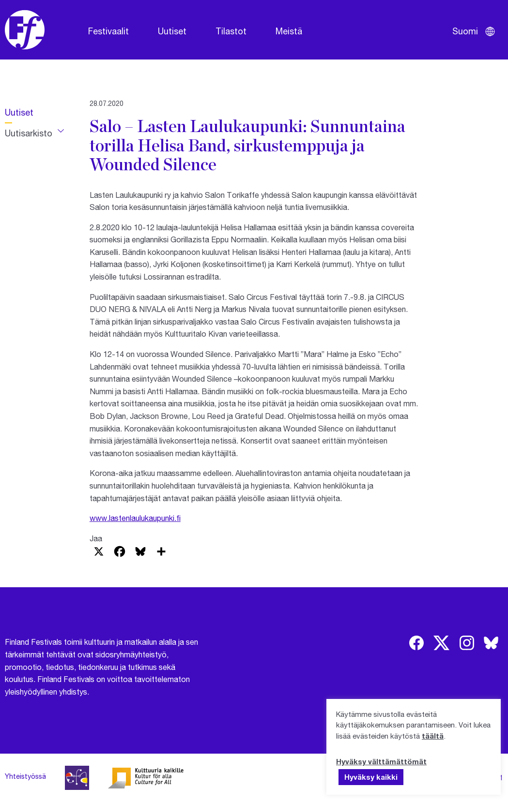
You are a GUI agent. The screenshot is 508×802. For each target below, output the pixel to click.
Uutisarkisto (28, 133)
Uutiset (172, 31)
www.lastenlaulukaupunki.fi (135, 517)
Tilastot (231, 31)
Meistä (289, 31)
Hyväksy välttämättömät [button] (381, 761)
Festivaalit (108, 31)
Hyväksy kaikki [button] (371, 776)
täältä (433, 735)
